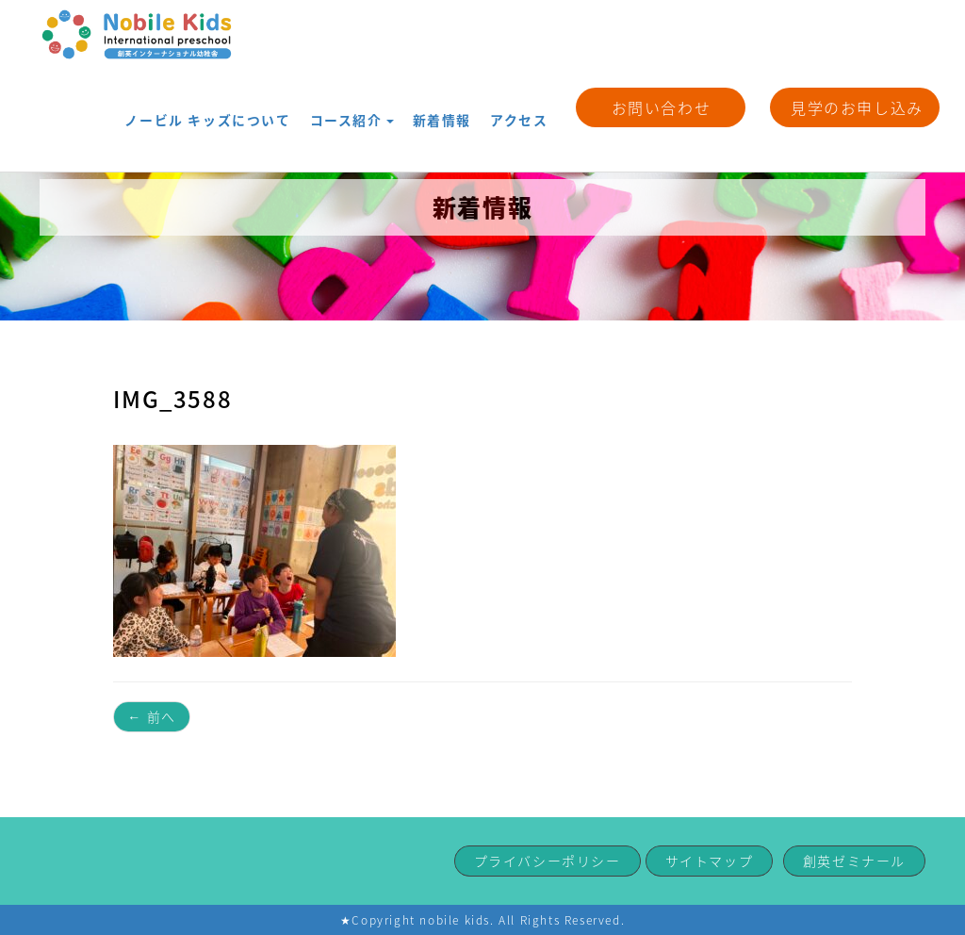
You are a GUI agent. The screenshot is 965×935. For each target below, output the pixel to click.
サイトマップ (709, 860)
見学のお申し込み (857, 107)
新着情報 (458, 106)
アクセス (524, 106)
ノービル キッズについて (259, 106)
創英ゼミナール (854, 860)
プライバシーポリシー (547, 860)
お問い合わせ (661, 107)
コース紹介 (382, 106)
